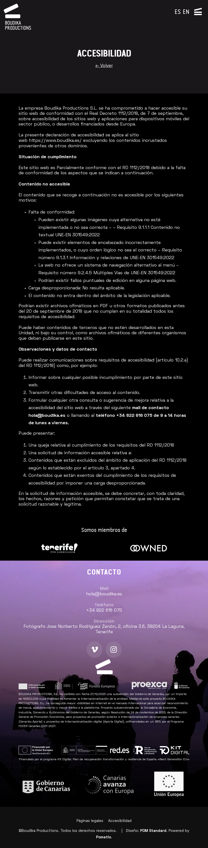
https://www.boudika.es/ (55, 141)
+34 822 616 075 (134, 416)
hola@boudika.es (46, 416)
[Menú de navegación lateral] (198, 11)
